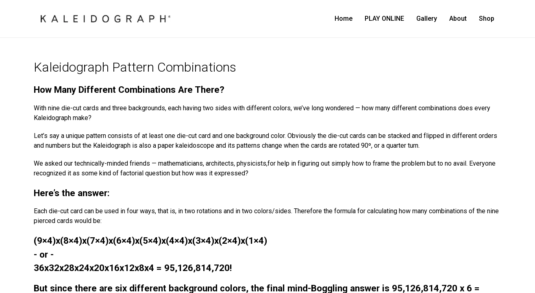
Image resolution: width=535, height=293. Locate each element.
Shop (486, 18)
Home (343, 18)
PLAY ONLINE (384, 18)
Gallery (426, 18)
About (458, 18)
